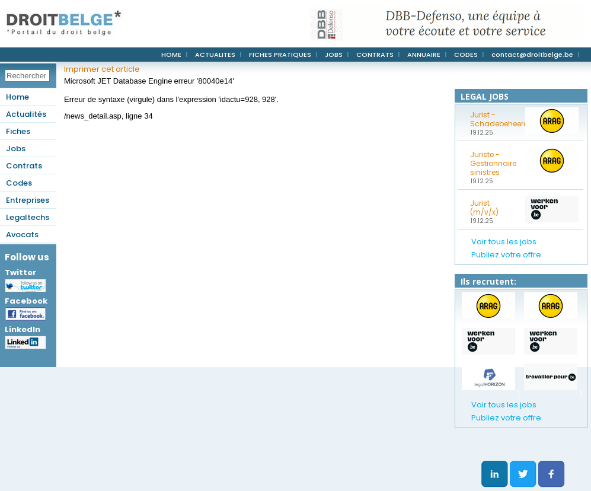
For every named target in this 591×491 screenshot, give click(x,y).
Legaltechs (27, 217)
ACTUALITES (215, 54)
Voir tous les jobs (503, 241)
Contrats (24, 165)
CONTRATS (375, 54)
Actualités (26, 114)
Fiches (18, 131)
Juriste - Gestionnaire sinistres (493, 163)
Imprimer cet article (102, 69)
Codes (19, 183)
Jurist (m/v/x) (484, 207)
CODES (466, 54)
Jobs (15, 148)
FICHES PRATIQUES (280, 54)
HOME (171, 54)
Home (17, 97)
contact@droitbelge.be (532, 54)
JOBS (334, 54)
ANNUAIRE (423, 54)
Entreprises (27, 200)
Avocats (22, 234)
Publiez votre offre (506, 254)
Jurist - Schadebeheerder (493, 119)
